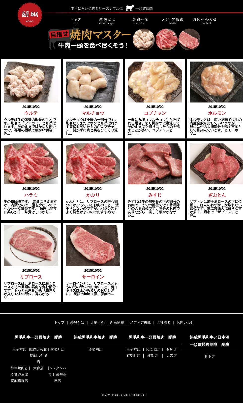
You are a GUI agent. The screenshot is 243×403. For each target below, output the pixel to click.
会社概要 (164, 322)
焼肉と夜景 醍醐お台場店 (38, 355)
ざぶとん (217, 195)
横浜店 (152, 356)
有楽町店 (57, 349)
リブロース (31, 276)
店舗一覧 (140, 21)
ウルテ (31, 113)
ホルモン (217, 113)
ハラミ (31, 195)
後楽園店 (95, 349)
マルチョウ (93, 113)
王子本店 (19, 349)
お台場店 (152, 349)
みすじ (155, 195)
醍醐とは (108, 21)
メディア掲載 (172, 21)
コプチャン (155, 113)
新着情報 (117, 322)
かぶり (93, 195)
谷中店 (209, 357)
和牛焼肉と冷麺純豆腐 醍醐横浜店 (19, 374)
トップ (76, 21)
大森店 (38, 368)
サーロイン (93, 276)
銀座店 (171, 349)
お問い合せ (204, 21)
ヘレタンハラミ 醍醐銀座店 (57, 374)
